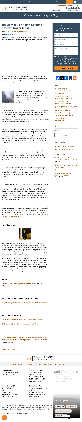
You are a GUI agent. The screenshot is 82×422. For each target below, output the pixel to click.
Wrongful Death (61, 96)
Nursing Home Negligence (63, 115)
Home (3, 2)
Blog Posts (66, 364)
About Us (16, 2)
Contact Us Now (66, 68)
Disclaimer (28, 364)
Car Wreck (28, 337)
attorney (14, 337)
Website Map (48, 364)
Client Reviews (60, 2)
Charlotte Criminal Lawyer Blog (64, 146)
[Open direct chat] (73, 372)
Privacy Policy (38, 364)
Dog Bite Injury (60, 118)
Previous (6, 349)
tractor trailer (22, 341)
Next (20, 349)
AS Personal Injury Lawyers (21, 413)
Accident (8, 337)
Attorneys (24, 2)
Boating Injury (21, 337)
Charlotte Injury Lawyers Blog (16, 7)
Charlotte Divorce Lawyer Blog (63, 149)
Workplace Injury (61, 101)
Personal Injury (33, 2)
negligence (16, 339)
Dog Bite (39, 337)
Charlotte (34, 337)
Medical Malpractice (7, 339)
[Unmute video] (54, 372)
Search (66, 135)
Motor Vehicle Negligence (63, 98)
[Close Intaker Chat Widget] (77, 372)
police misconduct (11, 341)
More (78, 2)
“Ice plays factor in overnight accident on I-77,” (18, 284)
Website (9, 2)
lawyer (44, 337)
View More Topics (59, 120)
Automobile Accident (13, 336)
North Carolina (24, 339)
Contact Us (70, 2)
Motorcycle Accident (62, 113)
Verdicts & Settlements (47, 2)
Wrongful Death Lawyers (63, 103)
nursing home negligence (35, 339)
